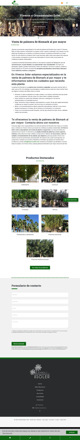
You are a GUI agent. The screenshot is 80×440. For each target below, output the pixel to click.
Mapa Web (63, 419)
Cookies (57, 419)
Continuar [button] (72, 432)
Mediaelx (38, 419)
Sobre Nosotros (40, 387)
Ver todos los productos (40, 267)
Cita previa (39, 405)
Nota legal (45, 419)
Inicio (40, 384)
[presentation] (20, 337)
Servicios (40, 393)
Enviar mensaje (19, 344)
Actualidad (40, 396)
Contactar (40, 400)
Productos (40, 390)
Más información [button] (7, 433)
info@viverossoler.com (32, 142)
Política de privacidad (61, 330)
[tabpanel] (40, 21)
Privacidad (51, 419)
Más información (40, 26)
